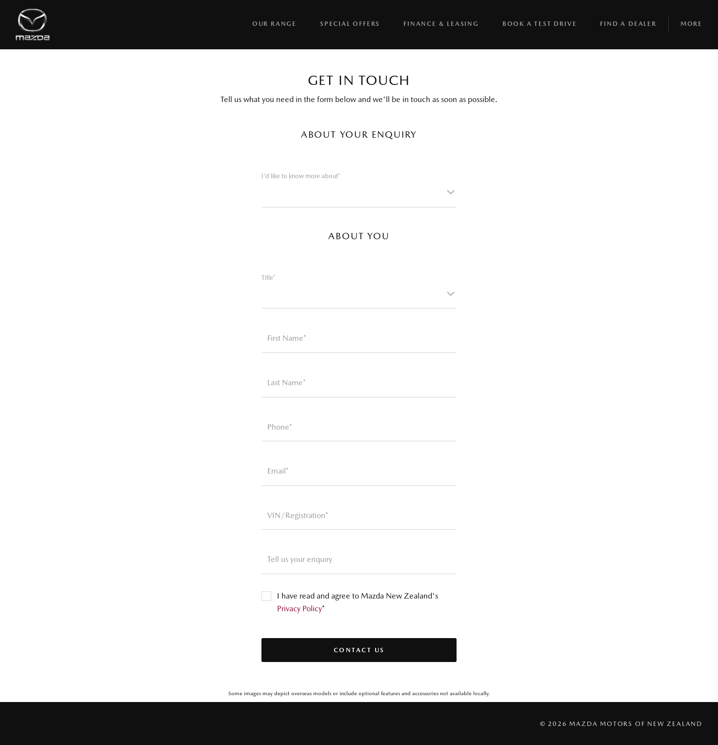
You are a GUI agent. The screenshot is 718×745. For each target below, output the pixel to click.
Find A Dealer (628, 23)
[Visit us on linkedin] (92, 723)
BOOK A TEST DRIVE (539, 23)
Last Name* (286, 382)
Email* (278, 471)
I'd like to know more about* (300, 176)
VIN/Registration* (297, 515)
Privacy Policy (299, 608)
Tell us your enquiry (299, 559)
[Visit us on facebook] (21, 723)
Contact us (359, 650)
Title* (268, 277)
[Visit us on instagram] (45, 723)
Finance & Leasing (441, 23)
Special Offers (350, 23)
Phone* (279, 427)
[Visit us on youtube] (68, 723)
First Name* (286, 338)
